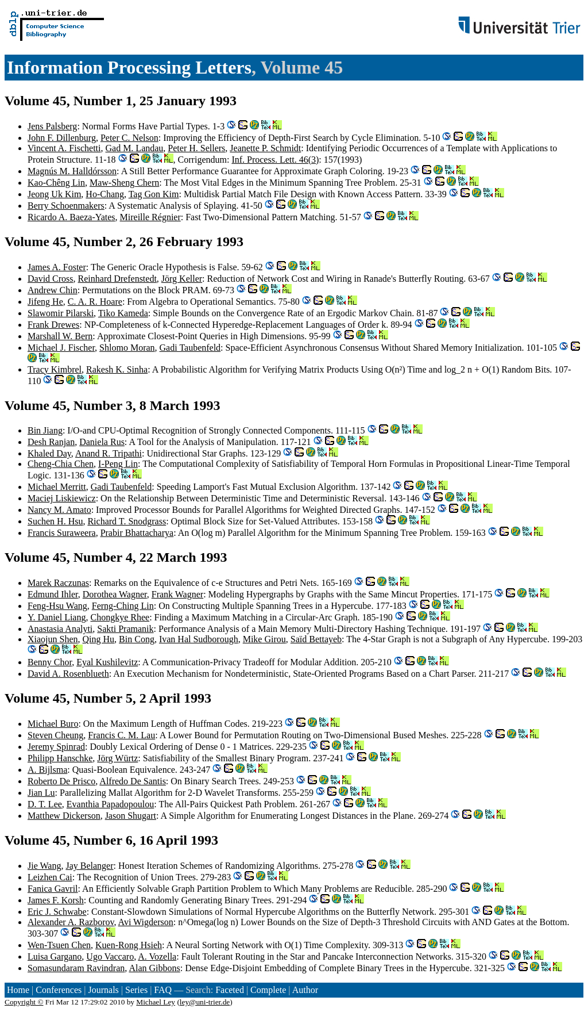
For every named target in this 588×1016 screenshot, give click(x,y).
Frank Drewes (53, 324)
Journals (103, 990)
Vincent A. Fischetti (64, 148)
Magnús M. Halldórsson (72, 171)
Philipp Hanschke (60, 758)
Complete (268, 990)
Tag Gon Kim (154, 194)
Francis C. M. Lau (121, 735)
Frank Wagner (177, 594)
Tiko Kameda (123, 313)
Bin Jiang (45, 430)
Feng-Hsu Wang (57, 606)
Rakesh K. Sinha (117, 369)
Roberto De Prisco (61, 781)
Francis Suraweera (62, 533)
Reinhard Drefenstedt (117, 278)
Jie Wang (44, 866)
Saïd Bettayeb (316, 639)
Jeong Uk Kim (54, 194)
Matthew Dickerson (64, 816)
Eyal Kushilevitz (107, 662)
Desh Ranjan (51, 442)
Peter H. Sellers (196, 148)
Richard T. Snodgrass (126, 521)
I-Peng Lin (118, 464)
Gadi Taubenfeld (190, 347)
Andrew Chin (53, 290)
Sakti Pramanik (125, 629)
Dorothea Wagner (115, 594)
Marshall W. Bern (60, 336)
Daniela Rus (102, 442)
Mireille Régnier (150, 217)
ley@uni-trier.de (205, 1002)
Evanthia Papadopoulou (110, 804)
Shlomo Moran (126, 347)
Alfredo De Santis (132, 781)
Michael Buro (53, 724)
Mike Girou (264, 639)
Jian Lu (41, 793)
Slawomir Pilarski (61, 313)
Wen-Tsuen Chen (59, 945)
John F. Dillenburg (62, 138)
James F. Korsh (56, 900)
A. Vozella (157, 956)
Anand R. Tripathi (108, 453)
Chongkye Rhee (119, 617)
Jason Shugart (130, 816)
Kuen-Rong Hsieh (128, 945)
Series (136, 990)
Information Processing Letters (129, 67)
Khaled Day (49, 453)
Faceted (229, 990)
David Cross (51, 278)
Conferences (59, 990)
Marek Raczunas (58, 583)
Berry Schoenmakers (66, 205)
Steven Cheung (55, 735)
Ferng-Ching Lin (123, 606)
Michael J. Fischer (61, 347)
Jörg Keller (181, 278)
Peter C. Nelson (129, 138)
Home (18, 990)
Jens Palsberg (52, 126)
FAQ (163, 990)
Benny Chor (50, 662)
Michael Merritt (57, 487)
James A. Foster (57, 267)
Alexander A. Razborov (71, 922)
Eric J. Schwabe (57, 912)
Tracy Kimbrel (55, 369)
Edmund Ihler (53, 594)
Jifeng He (45, 301)
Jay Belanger (89, 866)
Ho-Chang (105, 194)
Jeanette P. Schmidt (265, 148)
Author (305, 990)
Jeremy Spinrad (56, 747)
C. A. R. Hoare (95, 301)
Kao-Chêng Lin (56, 182)
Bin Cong (136, 639)
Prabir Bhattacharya (137, 533)
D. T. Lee (45, 804)
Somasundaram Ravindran (76, 968)
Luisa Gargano (55, 956)
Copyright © (24, 1002)
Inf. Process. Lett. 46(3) (275, 159)
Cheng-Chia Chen (61, 464)
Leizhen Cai (50, 877)
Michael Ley (155, 1002)
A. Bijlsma (47, 770)
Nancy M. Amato (59, 510)
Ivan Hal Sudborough (198, 639)
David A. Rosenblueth (68, 673)
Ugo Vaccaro (110, 956)
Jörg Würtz (117, 758)
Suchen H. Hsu (55, 521)
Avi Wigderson (145, 922)
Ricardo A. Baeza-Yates (71, 217)
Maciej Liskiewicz (62, 498)
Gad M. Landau (134, 148)
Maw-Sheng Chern (124, 182)
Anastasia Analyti (60, 629)
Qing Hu (99, 639)
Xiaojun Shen (53, 639)
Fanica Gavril (53, 889)
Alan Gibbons (154, 968)
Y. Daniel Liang (57, 617)
